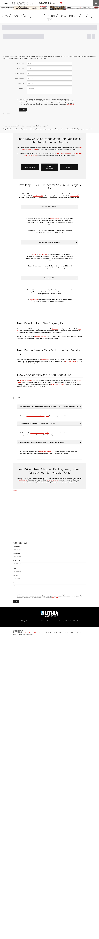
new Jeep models (38, 196)
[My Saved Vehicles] (62, 3)
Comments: (21, 88)
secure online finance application (40, 433)
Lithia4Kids (57, 621)
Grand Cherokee (55, 219)
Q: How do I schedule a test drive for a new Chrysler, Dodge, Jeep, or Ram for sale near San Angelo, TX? (48, 406)
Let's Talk (22, 110)
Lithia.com (17, 621)
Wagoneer (33, 254)
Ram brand (55, 329)
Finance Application (49, 167)
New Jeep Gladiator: (49, 278)
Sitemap (31, 633)
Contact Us (69, 167)
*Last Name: (16, 553)
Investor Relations (41, 621)
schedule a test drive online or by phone (38, 416)
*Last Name (20, 68)
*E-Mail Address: (17, 561)
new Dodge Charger (70, 361)
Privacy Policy (70, 104)
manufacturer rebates (45, 451)
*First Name (20, 63)
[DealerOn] (18, 630)
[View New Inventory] (49, 8)
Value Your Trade (30, 167)
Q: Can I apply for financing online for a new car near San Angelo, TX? (38, 423)
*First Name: (16, 546)
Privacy (23, 621)
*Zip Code (21, 83)
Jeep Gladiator (33, 299)
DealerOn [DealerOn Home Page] (26, 633)
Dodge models (45, 359)
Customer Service (30, 621)
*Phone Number (19, 78)
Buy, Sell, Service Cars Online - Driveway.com (73, 621)
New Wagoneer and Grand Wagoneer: (49, 242)
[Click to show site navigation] (96, 3)
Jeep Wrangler (75, 196)
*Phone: (15, 568)
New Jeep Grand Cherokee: (49, 207)
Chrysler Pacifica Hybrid (58, 384)
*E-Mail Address (19, 73)
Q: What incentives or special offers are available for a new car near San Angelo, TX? (42, 442)
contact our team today (52, 480)
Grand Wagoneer (43, 254)
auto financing (22, 480)
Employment (50, 621)
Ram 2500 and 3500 (40, 336)
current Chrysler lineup (26, 380)
